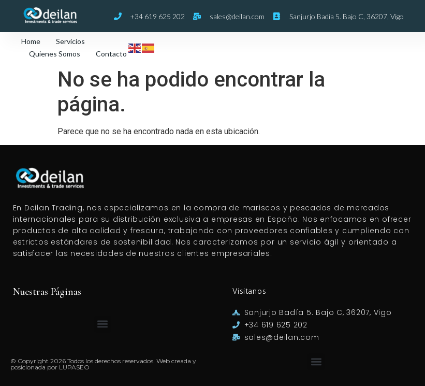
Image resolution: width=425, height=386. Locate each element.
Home (30, 41)
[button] (102, 324)
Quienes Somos (54, 53)
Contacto (111, 53)
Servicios (70, 41)
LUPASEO (74, 367)
